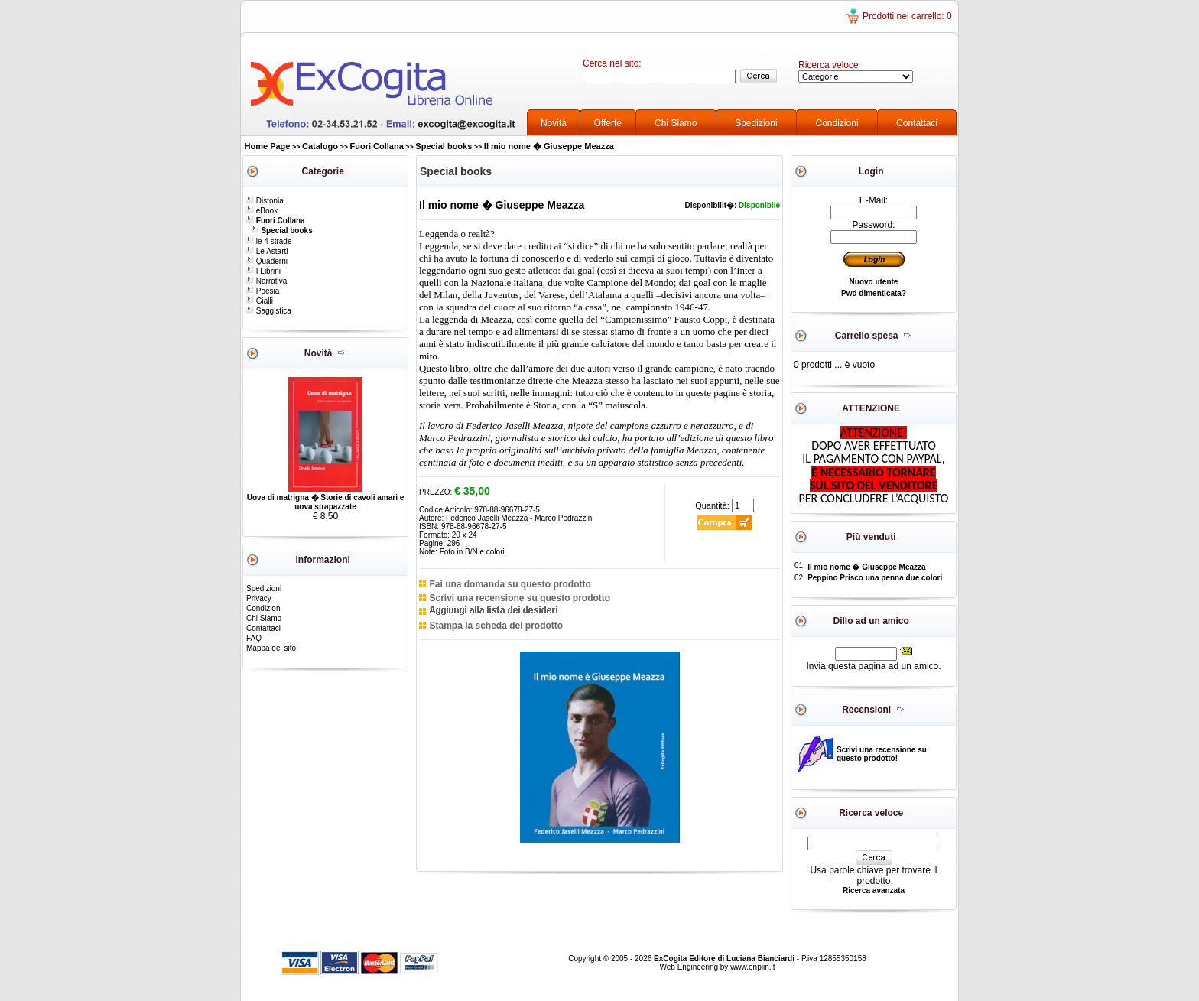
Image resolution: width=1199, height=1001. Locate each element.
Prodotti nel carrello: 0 (907, 16)
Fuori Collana (377, 146)
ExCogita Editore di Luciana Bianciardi (725, 958)
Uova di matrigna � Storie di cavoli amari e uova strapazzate (326, 502)
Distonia (264, 201)
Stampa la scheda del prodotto (496, 625)
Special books (443, 146)
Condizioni (837, 123)
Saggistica (268, 311)
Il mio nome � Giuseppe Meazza (549, 146)
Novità (554, 123)
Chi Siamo (676, 123)
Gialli (259, 301)
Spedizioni (756, 123)
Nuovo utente (874, 282)
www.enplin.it (752, 967)
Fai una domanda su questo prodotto (509, 584)
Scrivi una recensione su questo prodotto (519, 598)
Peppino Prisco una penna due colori (874, 578)
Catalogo (320, 146)
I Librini (263, 271)
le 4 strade (268, 241)
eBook (261, 210)
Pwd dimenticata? (873, 293)
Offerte (608, 123)
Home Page (268, 146)
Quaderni (266, 261)
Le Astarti (266, 251)
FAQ (254, 638)
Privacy (258, 598)
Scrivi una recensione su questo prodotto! (882, 754)
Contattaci (916, 123)
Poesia (262, 291)
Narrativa (266, 281)
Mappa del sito (271, 648)
